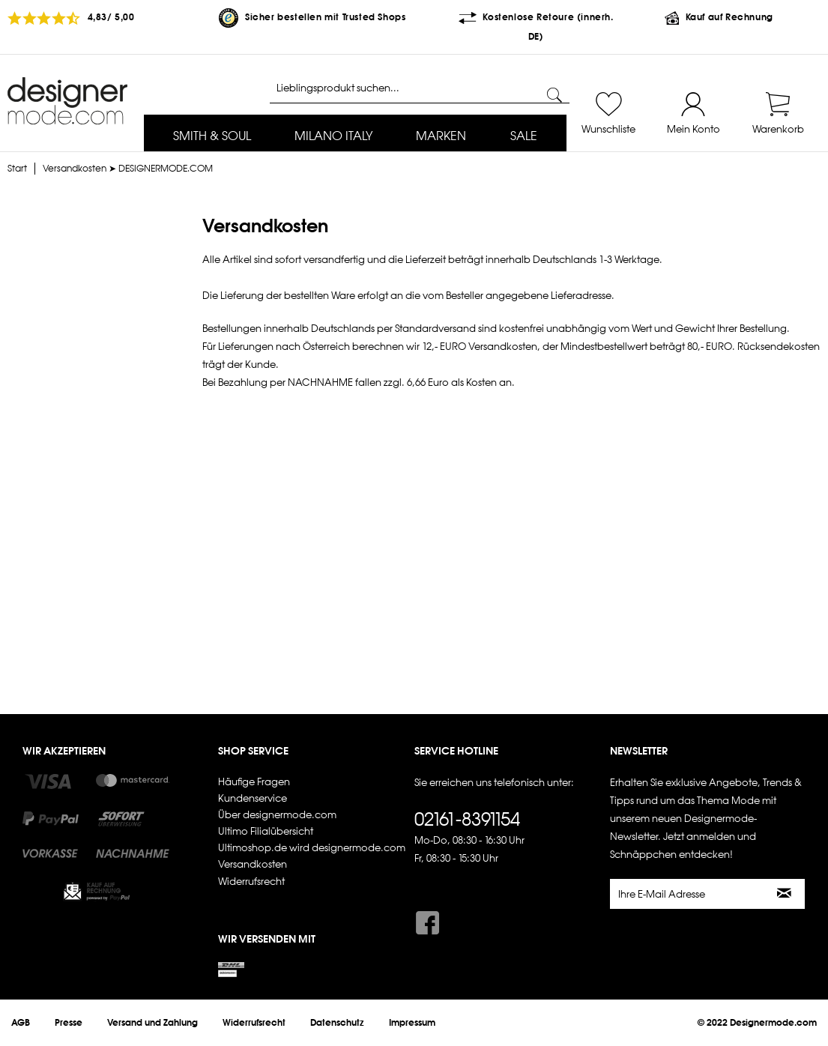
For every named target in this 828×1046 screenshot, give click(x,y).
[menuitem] (212, 136)
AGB (20, 1023)
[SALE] (524, 136)
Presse (68, 1023)
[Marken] (441, 136)
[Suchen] (554, 95)
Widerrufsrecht (251, 881)
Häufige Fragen (254, 782)
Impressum (412, 1023)
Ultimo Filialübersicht (265, 831)
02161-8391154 (467, 819)
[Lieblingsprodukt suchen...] (419, 88)
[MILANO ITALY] (333, 136)
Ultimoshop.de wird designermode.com (311, 847)
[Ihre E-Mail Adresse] (688, 894)
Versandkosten (252, 864)
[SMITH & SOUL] (212, 136)
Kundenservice (252, 798)
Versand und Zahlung (152, 1023)
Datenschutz (337, 1023)
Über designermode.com (277, 814)
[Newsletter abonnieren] (785, 894)
